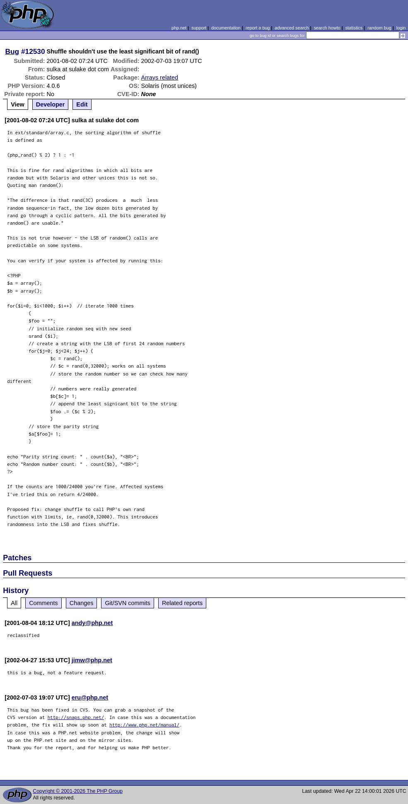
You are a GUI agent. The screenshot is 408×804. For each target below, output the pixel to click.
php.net (178, 27)
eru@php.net (90, 697)
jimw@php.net (92, 660)
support (198, 27)
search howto (327, 27)
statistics (353, 27)
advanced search (292, 27)
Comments (43, 603)
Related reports (182, 603)
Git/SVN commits (127, 603)
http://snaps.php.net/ (76, 717)
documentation (226, 27)
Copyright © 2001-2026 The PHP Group (78, 791)
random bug (379, 27)
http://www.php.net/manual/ (144, 724)
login (401, 27)
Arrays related (160, 77)
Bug (12, 51)
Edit (81, 104)
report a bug (258, 27)
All (14, 603)
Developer (50, 104)
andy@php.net (92, 623)
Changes (82, 603)
